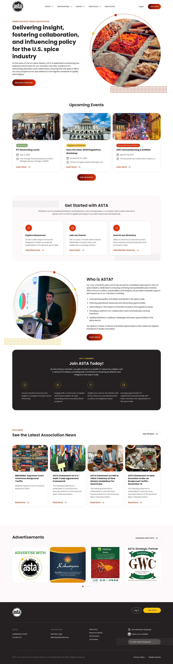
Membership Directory (60, 637)
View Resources (34, 250)
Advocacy (93, 629)
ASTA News (93, 639)
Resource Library (96, 633)
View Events (76, 250)
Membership (56, 629)
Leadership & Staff (19, 634)
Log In (136, 610)
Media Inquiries (155, 657)
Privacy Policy (139, 657)
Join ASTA (152, 610)
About (15, 629)
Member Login (56, 634)
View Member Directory (126, 250)
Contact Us (16, 637)
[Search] (145, 642)
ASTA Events (94, 636)
